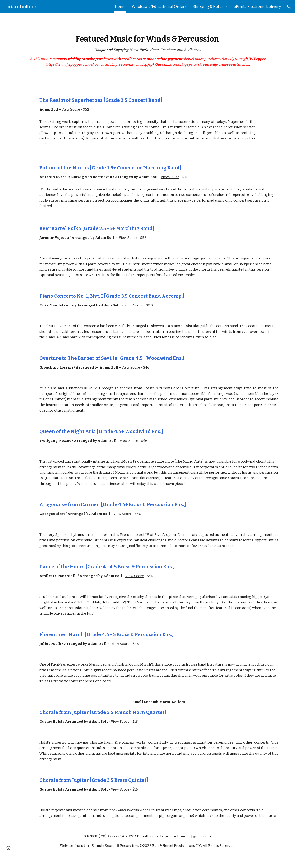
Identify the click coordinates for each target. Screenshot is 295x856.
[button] (289, 6)
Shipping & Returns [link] (210, 6)
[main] (147, 50)
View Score (70, 109)
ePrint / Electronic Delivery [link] (257, 6)
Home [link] (120, 6)
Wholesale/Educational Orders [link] (159, 6)
